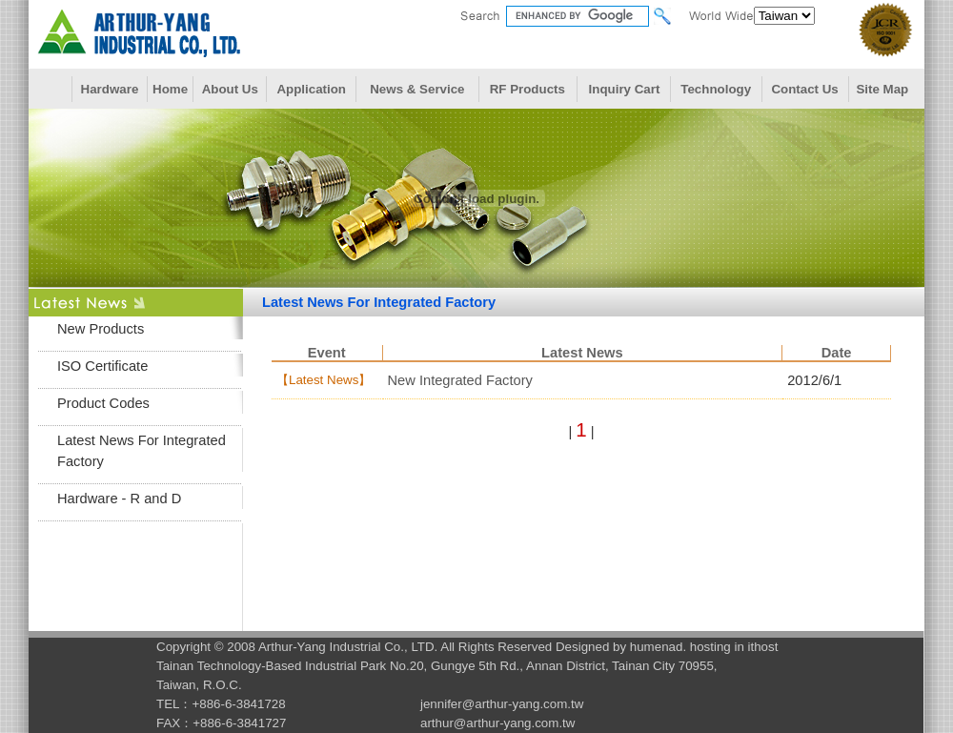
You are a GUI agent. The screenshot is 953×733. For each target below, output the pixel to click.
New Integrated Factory (460, 380)
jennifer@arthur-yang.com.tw (501, 704)
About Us (230, 89)
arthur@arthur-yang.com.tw (497, 723)
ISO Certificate (102, 366)
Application (311, 89)
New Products (100, 328)
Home (170, 89)
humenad (656, 647)
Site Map (882, 89)
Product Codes (103, 403)
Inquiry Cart (624, 89)
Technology (715, 89)
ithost (763, 647)
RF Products (527, 89)
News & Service (417, 89)
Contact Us (804, 89)
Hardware (110, 89)
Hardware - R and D (119, 498)
